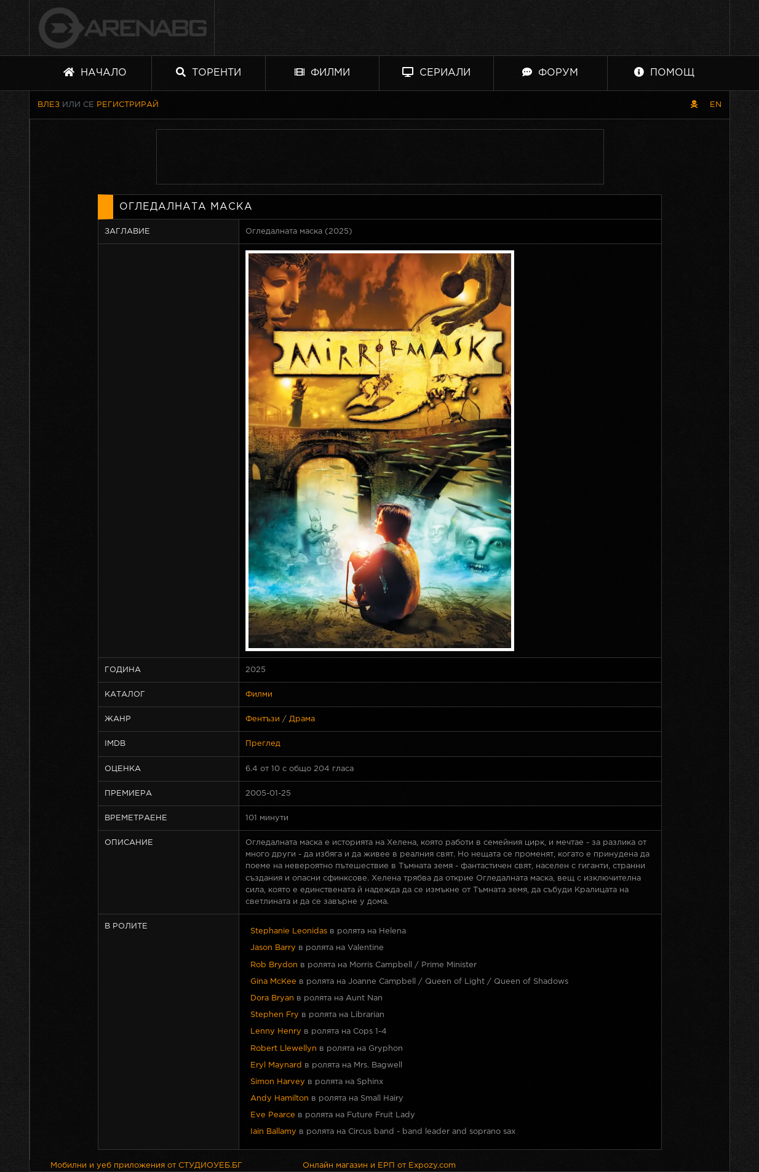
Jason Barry (273, 947)
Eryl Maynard (276, 1065)
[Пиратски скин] (694, 104)
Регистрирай (128, 104)
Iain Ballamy (273, 1131)
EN (715, 104)
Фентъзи (262, 719)
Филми (322, 72)
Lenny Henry (275, 1031)
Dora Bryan (272, 998)
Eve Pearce (272, 1115)
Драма (302, 719)
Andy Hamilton (279, 1098)
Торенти (208, 72)
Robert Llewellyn (283, 1048)
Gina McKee (273, 981)
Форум (550, 72)
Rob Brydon (274, 965)
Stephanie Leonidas (288, 931)
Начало (95, 72)
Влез (49, 104)
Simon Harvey (277, 1082)
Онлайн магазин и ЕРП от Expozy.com (379, 1165)
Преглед (262, 743)
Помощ (664, 72)
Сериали (436, 72)
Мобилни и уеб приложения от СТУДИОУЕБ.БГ (146, 1165)
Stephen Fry (274, 1015)
